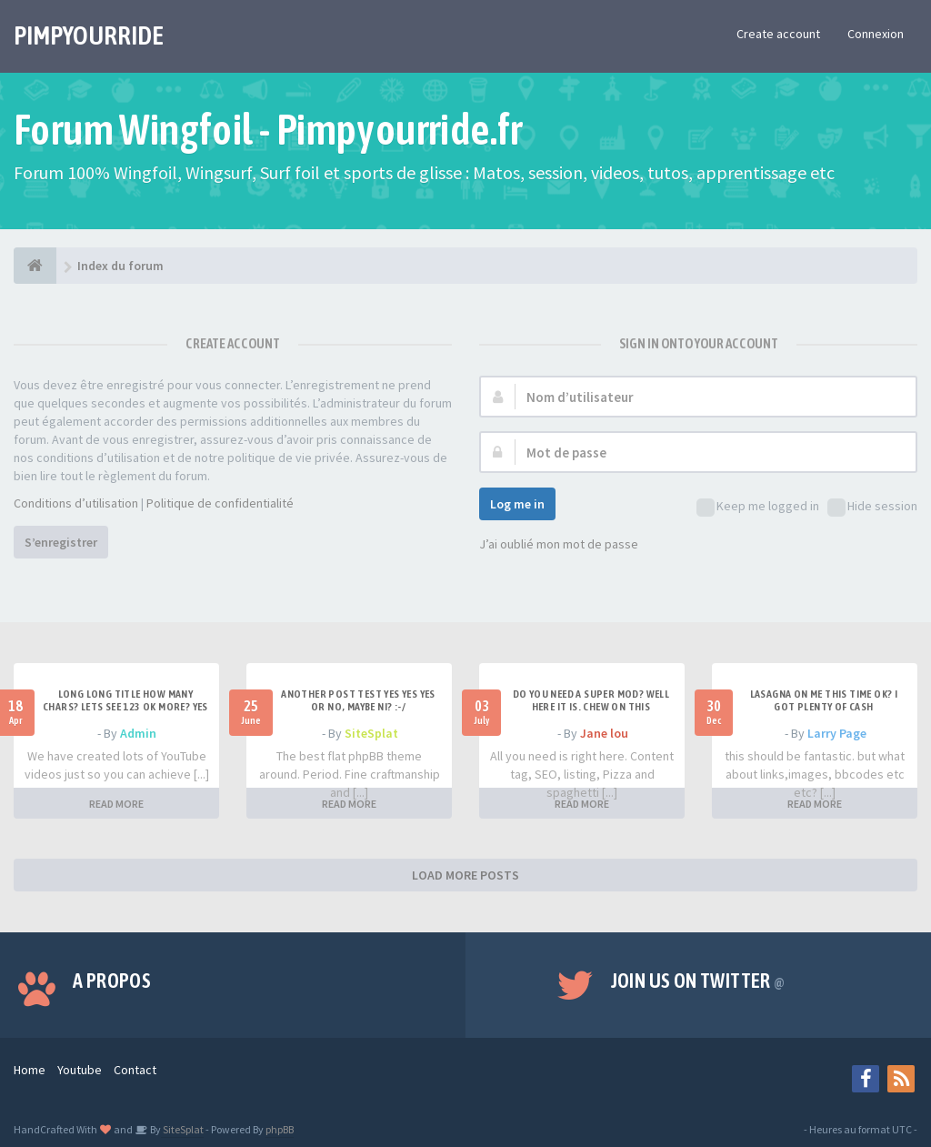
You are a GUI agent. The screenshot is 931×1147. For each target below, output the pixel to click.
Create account (778, 33)
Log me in (517, 504)
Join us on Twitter (698, 980)
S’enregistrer (61, 542)
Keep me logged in (757, 507)
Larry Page (836, 733)
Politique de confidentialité (220, 503)
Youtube (79, 1069)
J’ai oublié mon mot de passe (558, 544)
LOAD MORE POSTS (465, 875)
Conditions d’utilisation (76, 503)
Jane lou (604, 733)
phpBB (279, 1129)
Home (29, 1069)
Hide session (872, 507)
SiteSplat (371, 733)
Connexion (875, 33)
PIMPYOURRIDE (89, 35)
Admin (138, 733)
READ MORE (116, 803)
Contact (135, 1069)
